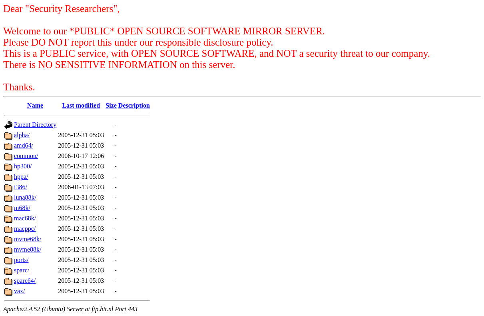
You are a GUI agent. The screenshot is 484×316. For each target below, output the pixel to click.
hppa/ (21, 176)
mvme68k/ (27, 239)
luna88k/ (25, 197)
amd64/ (23, 145)
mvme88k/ (27, 249)
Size (111, 105)
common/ (26, 155)
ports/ (21, 259)
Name (35, 105)
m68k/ (22, 207)
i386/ (20, 187)
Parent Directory (35, 124)
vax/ (19, 291)
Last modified (81, 105)
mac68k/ (25, 218)
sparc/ (21, 270)
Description (134, 105)
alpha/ (22, 135)
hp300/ (23, 166)
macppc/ (25, 228)
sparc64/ (25, 280)
